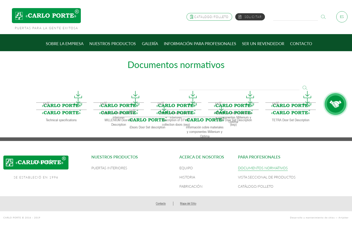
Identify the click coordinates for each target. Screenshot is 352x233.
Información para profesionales (200, 43)
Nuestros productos (112, 43)
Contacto (301, 43)
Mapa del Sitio (188, 203)
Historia (187, 177)
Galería (150, 43)
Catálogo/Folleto (255, 186)
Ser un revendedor (263, 43)
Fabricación (190, 186)
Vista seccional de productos (267, 177)
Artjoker (344, 217)
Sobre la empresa (65, 43)
